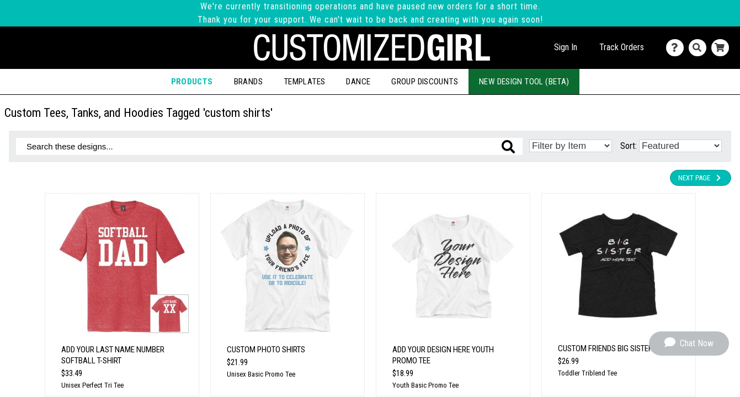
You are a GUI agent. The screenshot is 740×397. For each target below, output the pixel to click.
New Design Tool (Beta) (524, 82)
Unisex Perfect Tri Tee (92, 385)
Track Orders (621, 47)
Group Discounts (424, 82)
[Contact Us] (677, 47)
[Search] (700, 47)
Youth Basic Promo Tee (425, 385)
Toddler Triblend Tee (587, 373)
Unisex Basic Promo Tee (261, 374)
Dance (358, 82)
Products (192, 82)
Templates (304, 82)
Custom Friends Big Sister (605, 348)
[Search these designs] (269, 146)
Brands (248, 82)
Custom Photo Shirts (266, 350)
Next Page (700, 178)
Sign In (565, 47)
